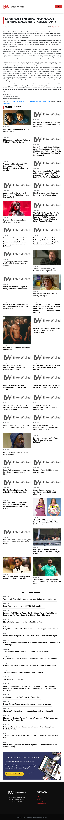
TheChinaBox (6, 103)
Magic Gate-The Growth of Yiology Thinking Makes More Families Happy (29, 101)
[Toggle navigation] (58, 6)
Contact (39, 800)
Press (38, 796)
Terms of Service (41, 802)
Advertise (39, 798)
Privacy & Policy (41, 803)
